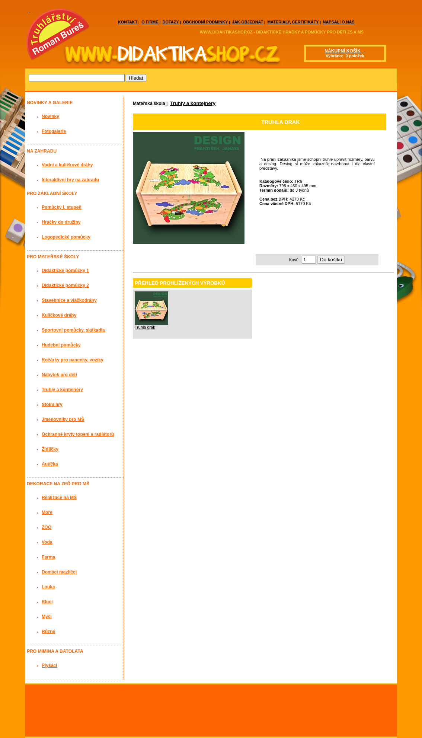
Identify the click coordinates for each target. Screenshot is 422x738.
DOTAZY (171, 22)
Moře (47, 512)
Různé (48, 631)
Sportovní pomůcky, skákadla (73, 330)
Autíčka (50, 464)
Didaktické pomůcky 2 (65, 285)
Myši (47, 616)
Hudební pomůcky (61, 345)
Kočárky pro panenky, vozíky (72, 359)
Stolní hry (52, 404)
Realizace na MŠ (59, 497)
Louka (48, 587)
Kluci (47, 601)
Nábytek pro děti (59, 374)
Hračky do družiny (61, 222)
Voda (47, 542)
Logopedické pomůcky (66, 237)
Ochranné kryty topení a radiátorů (78, 434)
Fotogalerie (54, 131)
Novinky (50, 116)
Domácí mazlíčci (59, 572)
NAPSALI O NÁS (339, 22)
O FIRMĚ (149, 22)
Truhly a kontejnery (192, 103)
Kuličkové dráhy (59, 315)
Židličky (50, 449)
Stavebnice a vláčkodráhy (69, 300)
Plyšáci (49, 665)
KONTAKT (127, 22)
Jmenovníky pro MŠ (63, 419)
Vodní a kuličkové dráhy (67, 164)
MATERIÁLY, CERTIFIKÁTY (293, 22)
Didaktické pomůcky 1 (65, 270)
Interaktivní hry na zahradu (70, 179)
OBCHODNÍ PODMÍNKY (205, 22)
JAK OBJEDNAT (247, 22)
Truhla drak (145, 327)
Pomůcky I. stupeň (61, 207)
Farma (48, 557)
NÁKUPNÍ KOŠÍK (343, 51)
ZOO (46, 527)
